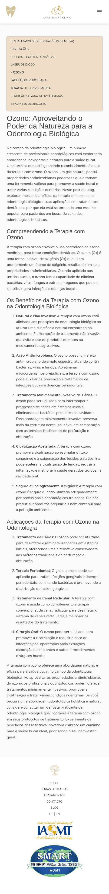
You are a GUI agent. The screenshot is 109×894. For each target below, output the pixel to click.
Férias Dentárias (54, 789)
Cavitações (19, 49)
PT (51, 814)
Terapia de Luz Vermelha (30, 88)
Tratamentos (54, 795)
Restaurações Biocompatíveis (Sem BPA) (42, 41)
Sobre (54, 783)
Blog (54, 808)
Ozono (18, 72)
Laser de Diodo (22, 65)
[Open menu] (99, 12)
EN (58, 814)
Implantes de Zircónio (28, 104)
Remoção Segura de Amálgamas (36, 96)
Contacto (54, 802)
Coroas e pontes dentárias (32, 57)
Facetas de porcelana (28, 80)
